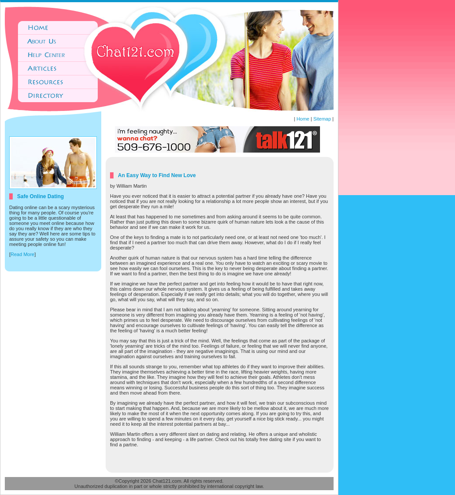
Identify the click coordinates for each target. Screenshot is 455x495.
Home (302, 118)
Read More (22, 254)
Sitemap (322, 118)
